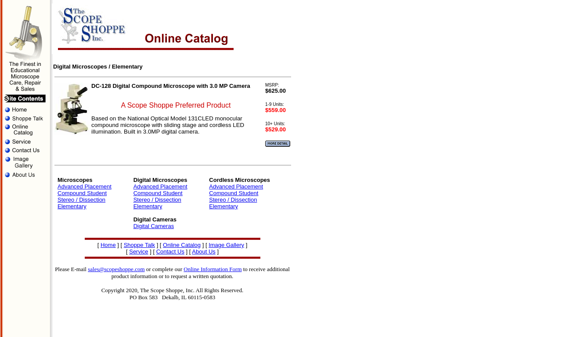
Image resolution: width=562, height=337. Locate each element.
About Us (203, 251)
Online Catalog (182, 245)
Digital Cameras (153, 226)
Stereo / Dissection (81, 199)
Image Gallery (226, 245)
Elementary (72, 206)
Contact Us (170, 251)
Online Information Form (212, 269)
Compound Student (82, 193)
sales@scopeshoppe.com (116, 269)
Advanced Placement (85, 186)
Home (108, 245)
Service (138, 251)
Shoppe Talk (139, 245)
